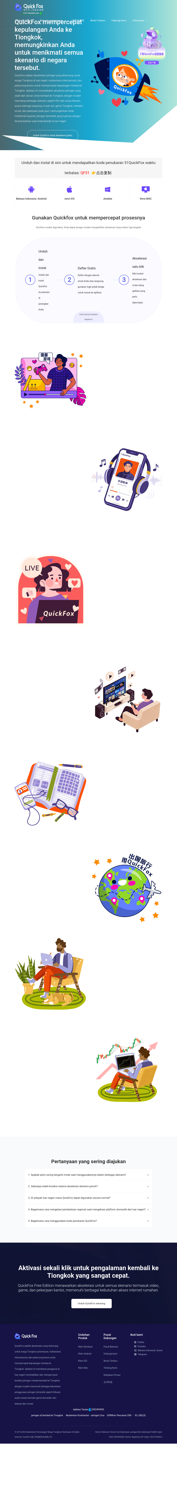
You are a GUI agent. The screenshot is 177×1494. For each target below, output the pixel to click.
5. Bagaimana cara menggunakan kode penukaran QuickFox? (88, 1271)
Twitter (139, 1392)
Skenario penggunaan (51, 20)
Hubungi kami (119, 20)
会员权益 (108, 1432)
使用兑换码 (78, 20)
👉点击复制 (102, 173)
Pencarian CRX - (125, 1465)
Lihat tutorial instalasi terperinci (88, 318)
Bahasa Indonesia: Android (31, 199)
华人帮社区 (140, 1465)
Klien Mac (83, 1418)
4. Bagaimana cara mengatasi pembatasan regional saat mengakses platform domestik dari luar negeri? (88, 1260)
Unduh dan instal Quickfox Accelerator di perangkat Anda (44, 293)
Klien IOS (82, 1411)
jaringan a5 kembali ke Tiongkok (47, 1465)
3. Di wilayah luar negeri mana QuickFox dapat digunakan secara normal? (88, 1248)
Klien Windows (85, 1397)
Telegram (140, 1404)
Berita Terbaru (97, 20)
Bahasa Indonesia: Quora (148, 1400)
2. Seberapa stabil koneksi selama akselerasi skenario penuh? (88, 1237)
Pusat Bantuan (111, 1397)
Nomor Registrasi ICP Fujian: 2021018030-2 (143, 1487)
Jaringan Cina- (98, 1465)
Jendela (107, 199)
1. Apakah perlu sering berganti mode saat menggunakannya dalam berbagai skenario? (88, 1225)
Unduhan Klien (23, 20)
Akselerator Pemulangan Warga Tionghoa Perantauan (48, 1482)
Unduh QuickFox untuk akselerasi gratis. (52, 135)
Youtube (140, 1396)
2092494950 (97, 1460)
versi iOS (69, 199)
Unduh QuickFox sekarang (91, 1353)
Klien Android (84, 1404)
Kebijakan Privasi (112, 1425)
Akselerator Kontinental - (78, 1465)
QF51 (85, 173)
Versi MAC (146, 199)
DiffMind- (111, 1465)
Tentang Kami (110, 1418)
